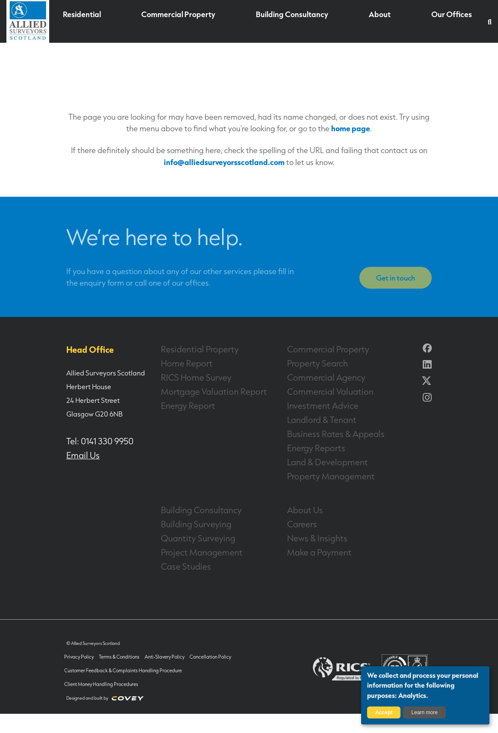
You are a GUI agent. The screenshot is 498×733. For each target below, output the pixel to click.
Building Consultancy (289, 22)
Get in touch (396, 279)
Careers (299, 519)
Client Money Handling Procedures (100, 678)
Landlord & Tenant (315, 418)
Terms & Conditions (116, 650)
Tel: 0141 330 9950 (93, 440)
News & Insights (311, 533)
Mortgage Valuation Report (203, 390)
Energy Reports (310, 445)
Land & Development (319, 459)
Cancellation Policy (199, 650)
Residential (87, 22)
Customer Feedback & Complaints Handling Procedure (119, 664)
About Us (301, 506)
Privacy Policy (79, 650)
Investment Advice (315, 404)
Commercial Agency (318, 376)
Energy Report (183, 404)
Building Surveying (190, 519)
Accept (383, 712)
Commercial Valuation (321, 390)
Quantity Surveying (191, 533)
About (374, 22)
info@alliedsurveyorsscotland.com (224, 162)
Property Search (311, 363)
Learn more (425, 712)
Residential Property (192, 349)
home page (350, 128)
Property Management (322, 472)
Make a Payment (312, 547)
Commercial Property (180, 22)
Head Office (84, 349)
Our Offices (445, 22)
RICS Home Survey (189, 376)
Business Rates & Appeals (326, 431)
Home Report (181, 363)
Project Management (193, 547)
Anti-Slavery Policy (158, 650)
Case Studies (181, 560)
